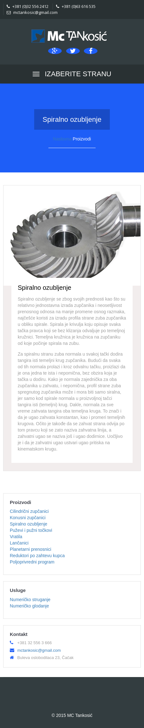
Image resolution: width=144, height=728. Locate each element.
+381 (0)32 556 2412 (27, 6)
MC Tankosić (79, 715)
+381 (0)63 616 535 (76, 6)
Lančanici (19, 542)
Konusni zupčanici (28, 517)
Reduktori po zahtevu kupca (37, 555)
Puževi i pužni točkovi (31, 530)
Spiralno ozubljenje (28, 523)
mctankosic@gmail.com (32, 12)
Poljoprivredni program (32, 561)
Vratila (16, 536)
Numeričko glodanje (29, 605)
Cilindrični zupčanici (29, 511)
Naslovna (62, 138)
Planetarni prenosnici (30, 549)
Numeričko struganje (30, 599)
